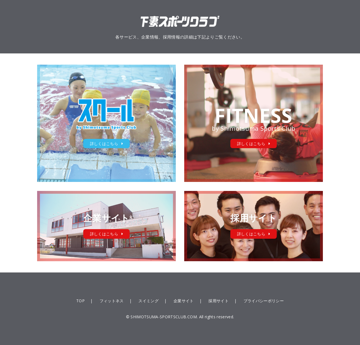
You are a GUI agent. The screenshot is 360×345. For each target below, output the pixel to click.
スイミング (148, 300)
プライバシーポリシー (264, 300)
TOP (80, 300)
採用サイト (218, 300)
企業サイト (184, 300)
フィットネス (112, 300)
